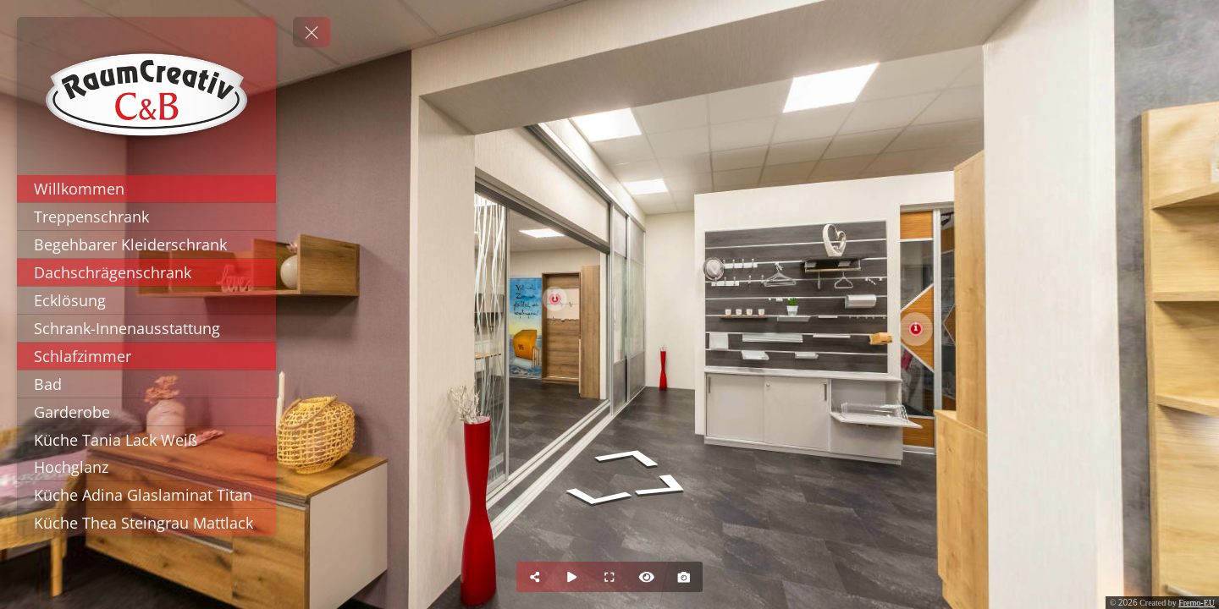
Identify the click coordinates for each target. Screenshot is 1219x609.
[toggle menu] (311, 32)
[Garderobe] (146, 411)
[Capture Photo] (684, 577)
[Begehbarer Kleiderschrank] (146, 244)
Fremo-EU (1196, 602)
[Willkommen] (146, 188)
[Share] (535, 577)
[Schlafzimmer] (146, 356)
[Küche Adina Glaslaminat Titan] (146, 494)
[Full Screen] (609, 577)
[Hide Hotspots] (646, 577)
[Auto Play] (572, 577)
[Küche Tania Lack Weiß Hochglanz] (146, 453)
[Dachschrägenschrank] (146, 272)
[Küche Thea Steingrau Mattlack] (146, 522)
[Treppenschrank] (146, 216)
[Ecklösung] (146, 300)
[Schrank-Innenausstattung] (146, 328)
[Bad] (146, 384)
